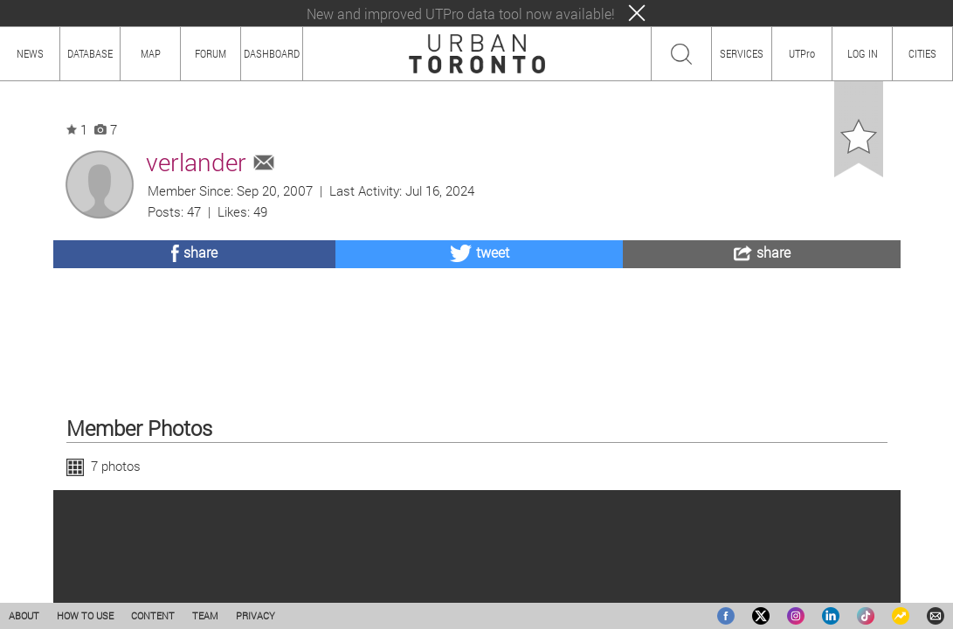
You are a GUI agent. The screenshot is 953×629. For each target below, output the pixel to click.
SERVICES (741, 53)
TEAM (205, 615)
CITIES (922, 53)
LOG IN (862, 53)
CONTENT (153, 615)
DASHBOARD (271, 53)
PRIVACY (255, 615)
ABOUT (24, 615)
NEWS (30, 53)
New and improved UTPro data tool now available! (461, 13)
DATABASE (90, 53)
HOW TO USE (85, 615)
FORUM (210, 53)
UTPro (802, 53)
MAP (151, 53)
